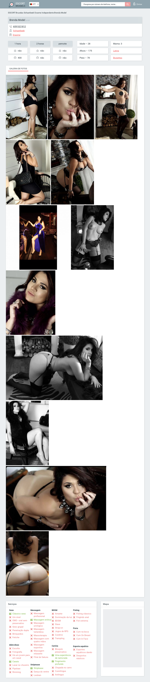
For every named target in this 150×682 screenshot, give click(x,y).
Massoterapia (40, 635)
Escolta (16, 648)
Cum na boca (82, 631)
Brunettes (117, 58)
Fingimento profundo (60, 662)
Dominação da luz (63, 617)
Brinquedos (17, 634)
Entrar (137, 3)
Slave (57, 624)
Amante (58, 613)
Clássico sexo (19, 613)
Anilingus (59, 674)
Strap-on (59, 628)
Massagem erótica (42, 619)
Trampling (59, 638)
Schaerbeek (29, 13)
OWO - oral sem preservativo (19, 622)
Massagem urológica (39, 624)
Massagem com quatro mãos (41, 640)
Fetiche (15, 637)
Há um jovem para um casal (21, 656)
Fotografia (17, 652)
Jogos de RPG (61, 631)
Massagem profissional (39, 615)
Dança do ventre (41, 671)
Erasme (38, 13)
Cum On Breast (83, 635)
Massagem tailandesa (39, 630)
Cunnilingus (60, 671)
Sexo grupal (17, 627)
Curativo (59, 635)
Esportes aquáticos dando (84, 651)
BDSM (58, 620)
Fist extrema (82, 620)
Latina (116, 51)
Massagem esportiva (39, 646)
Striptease (38, 668)
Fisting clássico (83, 613)
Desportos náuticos (81, 657)
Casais (15, 661)
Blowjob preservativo (61, 650)
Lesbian (37, 675)
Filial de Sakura (41, 657)
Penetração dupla (20, 630)
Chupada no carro (63, 667)
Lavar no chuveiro (20, 665)
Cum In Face (82, 639)
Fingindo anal (82, 617)
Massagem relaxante (39, 652)
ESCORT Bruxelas (15, 13)
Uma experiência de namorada (63, 656)
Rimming (16, 672)
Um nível (16, 617)
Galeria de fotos (18, 68)
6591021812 (19, 26)
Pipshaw (16, 668)
